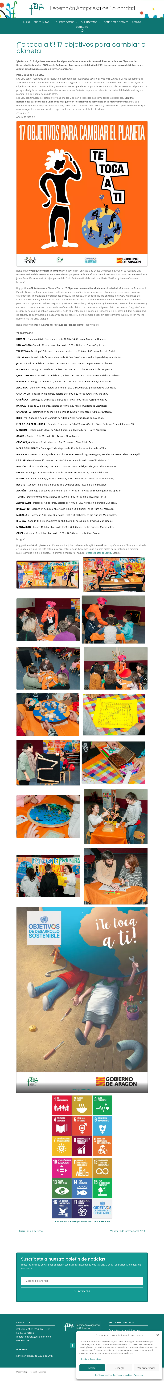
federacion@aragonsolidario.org (33, 1336)
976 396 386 (22, 1340)
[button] (157, 1335)
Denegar (119, 1367)
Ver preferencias (146, 1367)
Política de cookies (103, 1375)
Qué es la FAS (41, 22)
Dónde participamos (116, 22)
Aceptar (92, 1367)
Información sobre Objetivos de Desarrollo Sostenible (82, 1221)
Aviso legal (138, 1375)
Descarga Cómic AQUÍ (82, 1089)
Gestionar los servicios (91, 1359)
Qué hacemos (89, 22)
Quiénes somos (65, 22)
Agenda (136, 22)
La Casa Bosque (92, 533)
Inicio (26, 22)
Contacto (82, 27)
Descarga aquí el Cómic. (99, 552)
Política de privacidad (122, 1375)
